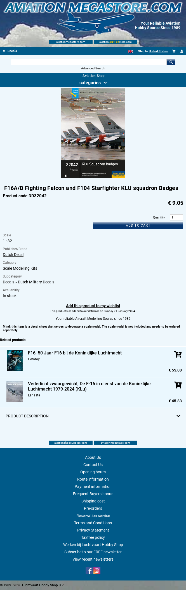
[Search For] (89, 62)
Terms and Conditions (93, 523)
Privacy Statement (93, 530)
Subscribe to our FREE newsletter (93, 552)
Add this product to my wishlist (93, 306)
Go (171, 62)
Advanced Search (93, 68)
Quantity (159, 217)
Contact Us (93, 464)
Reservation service (93, 515)
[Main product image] (93, 176)
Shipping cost (93, 501)
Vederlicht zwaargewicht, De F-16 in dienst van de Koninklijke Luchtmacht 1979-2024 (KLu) (89, 386)
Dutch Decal (13, 254)
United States (158, 51)
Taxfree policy (93, 537)
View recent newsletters (93, 559)
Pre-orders (93, 508)
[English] (130, 51)
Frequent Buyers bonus (93, 494)
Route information (93, 479)
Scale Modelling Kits (20, 268)
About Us (93, 457)
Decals (8, 282)
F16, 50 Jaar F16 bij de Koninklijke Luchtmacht (75, 353)
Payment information (93, 486)
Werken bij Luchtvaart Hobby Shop (93, 544)
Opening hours (93, 472)
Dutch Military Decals (36, 282)
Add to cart (138, 225)
